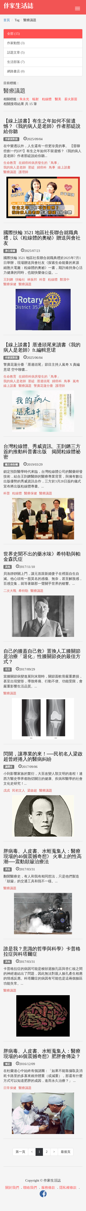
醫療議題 (9, 172)
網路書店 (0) (16, 71)
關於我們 (12, 1187)
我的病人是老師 (14, 167)
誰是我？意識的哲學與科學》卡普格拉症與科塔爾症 (41, 951)
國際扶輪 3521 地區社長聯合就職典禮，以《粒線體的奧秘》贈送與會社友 (41, 238)
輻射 (35, 99)
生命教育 (9, 163)
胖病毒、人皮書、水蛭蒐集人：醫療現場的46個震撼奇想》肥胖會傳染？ (41, 1053)
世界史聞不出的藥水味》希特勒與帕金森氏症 (41, 556)
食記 (7, 1064)
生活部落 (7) (16, 62)
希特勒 (23, 591)
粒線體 (47, 99)
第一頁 (20, 1152)
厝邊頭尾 (43, 381)
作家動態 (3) (16, 43)
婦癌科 (42, 167)
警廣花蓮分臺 (43, 386)
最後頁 (65, 1152)
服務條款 (48, 1187)
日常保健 (9, 1088)
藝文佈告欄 (11, 464)
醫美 (58, 99)
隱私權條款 (68, 1187)
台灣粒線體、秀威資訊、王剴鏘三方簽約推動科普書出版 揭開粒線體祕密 (41, 452)
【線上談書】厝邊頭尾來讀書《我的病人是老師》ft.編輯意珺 (41, 347)
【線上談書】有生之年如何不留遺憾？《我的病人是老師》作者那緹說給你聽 (41, 126)
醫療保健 (9, 284)
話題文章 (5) (16, 52)
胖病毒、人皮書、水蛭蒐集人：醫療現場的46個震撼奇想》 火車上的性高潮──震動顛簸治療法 (42, 856)
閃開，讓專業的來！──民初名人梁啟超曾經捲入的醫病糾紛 (43, 756)
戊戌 (6, 790)
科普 (42, 279)
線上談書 (64, 167)
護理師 (23, 172)
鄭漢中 (64, 279)
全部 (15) (13, 33)
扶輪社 (20, 279)
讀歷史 (9, 766)
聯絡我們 (30, 1187)
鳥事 (52, 167)
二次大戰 (9, 591)
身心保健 (10, 250)
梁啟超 (32, 790)
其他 (7, 566)
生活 (7, 669)
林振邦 (32, 279)
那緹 (31, 167)
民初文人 (18, 790)
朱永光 (24, 99)
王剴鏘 (8, 279)
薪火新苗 (70, 99)
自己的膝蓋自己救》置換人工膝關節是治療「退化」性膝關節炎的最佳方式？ (41, 656)
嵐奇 (76, 381)
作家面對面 (11, 139)
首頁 (6, 20)
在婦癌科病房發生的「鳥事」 (39, 163)
